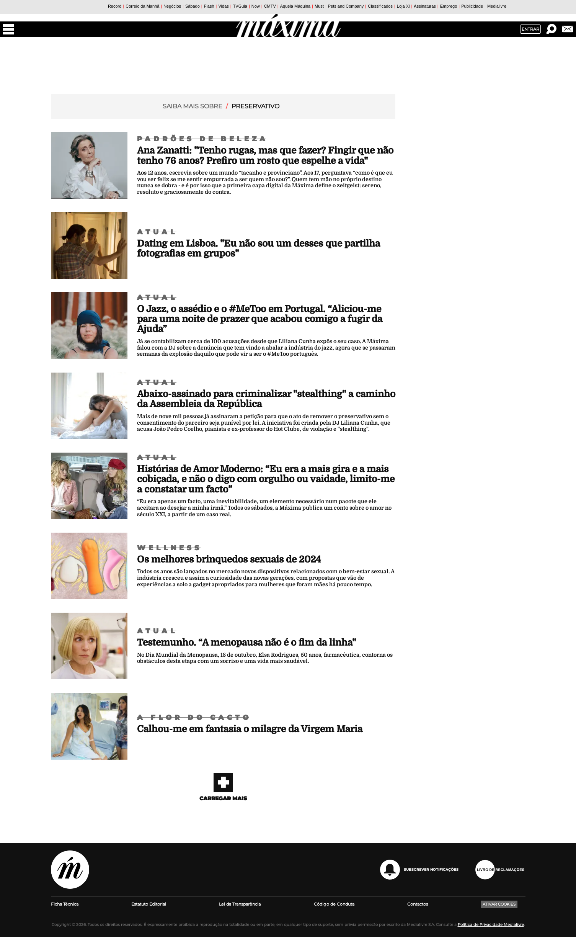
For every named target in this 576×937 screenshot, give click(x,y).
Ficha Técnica (64, 904)
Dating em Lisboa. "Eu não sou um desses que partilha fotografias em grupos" (258, 248)
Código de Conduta (334, 904)
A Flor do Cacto (194, 717)
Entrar (530, 29)
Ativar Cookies (499, 904)
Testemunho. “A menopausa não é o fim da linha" (246, 642)
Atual (157, 232)
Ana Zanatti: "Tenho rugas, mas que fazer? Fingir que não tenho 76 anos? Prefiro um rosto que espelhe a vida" (265, 155)
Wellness (169, 548)
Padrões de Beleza (202, 139)
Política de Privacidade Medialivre (491, 924)
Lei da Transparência (240, 904)
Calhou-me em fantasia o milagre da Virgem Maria (249, 729)
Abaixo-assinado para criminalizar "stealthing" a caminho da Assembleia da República (266, 399)
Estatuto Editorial (148, 904)
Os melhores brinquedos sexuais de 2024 (229, 559)
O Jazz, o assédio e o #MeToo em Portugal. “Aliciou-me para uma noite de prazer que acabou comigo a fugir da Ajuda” (259, 319)
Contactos (417, 904)
